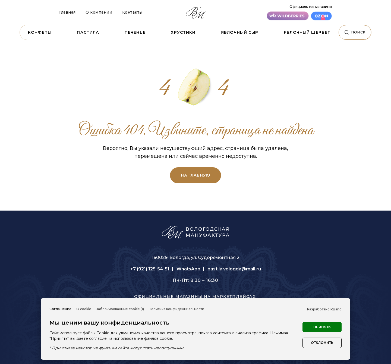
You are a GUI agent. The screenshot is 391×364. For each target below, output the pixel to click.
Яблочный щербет (307, 32)
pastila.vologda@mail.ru (234, 269)
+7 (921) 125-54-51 (149, 269)
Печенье (135, 32)
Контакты (132, 12)
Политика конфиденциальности (176, 309)
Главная (67, 12)
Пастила (88, 32)
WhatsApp (188, 269)
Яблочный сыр (239, 32)
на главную (195, 175)
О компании (99, 12)
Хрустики (183, 32)
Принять (322, 327)
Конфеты (40, 32)
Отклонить (322, 343)
